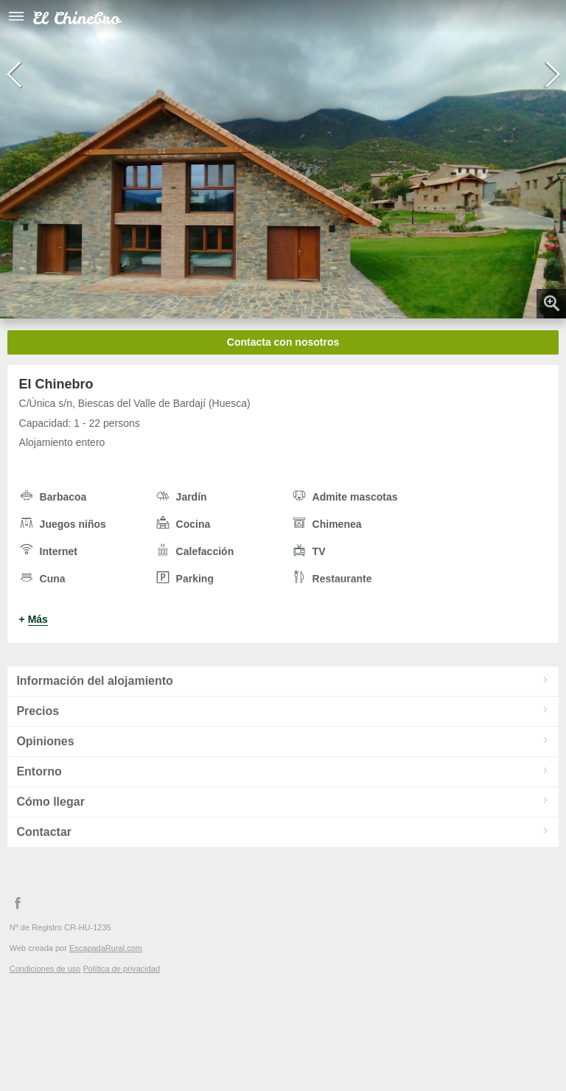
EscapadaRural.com (105, 948)
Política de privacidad (121, 968)
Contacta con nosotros (283, 342)
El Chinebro (76, 18)
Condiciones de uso (45, 968)
